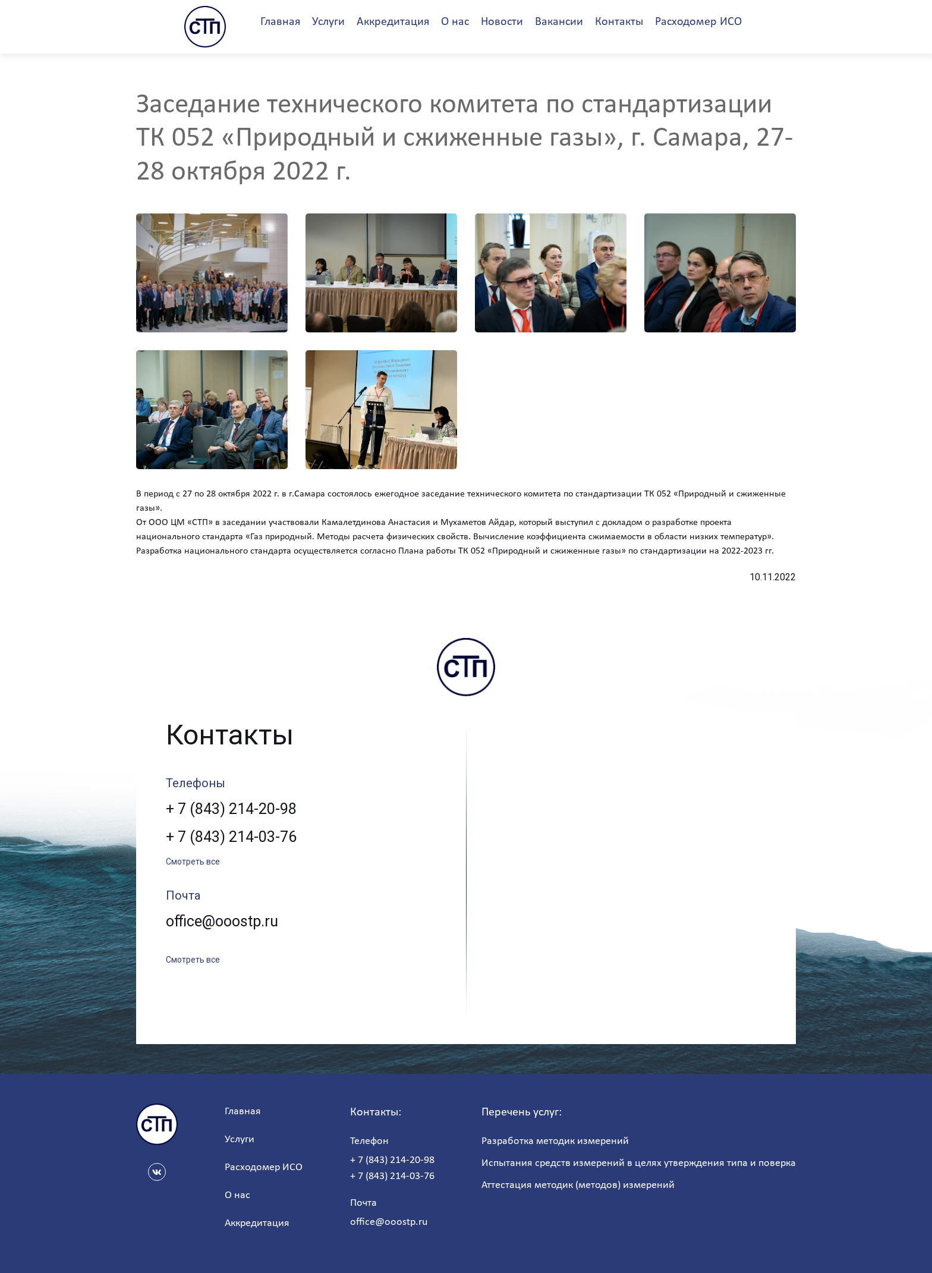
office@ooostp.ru (222, 921)
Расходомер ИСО (698, 22)
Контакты (619, 22)
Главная (280, 22)
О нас (455, 22)
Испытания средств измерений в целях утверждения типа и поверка (638, 1163)
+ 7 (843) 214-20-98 (231, 809)
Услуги (328, 22)
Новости (502, 22)
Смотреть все (193, 861)
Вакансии (559, 22)
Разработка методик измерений (555, 1141)
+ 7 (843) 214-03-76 (231, 836)
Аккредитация (393, 22)
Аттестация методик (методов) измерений (578, 1185)
